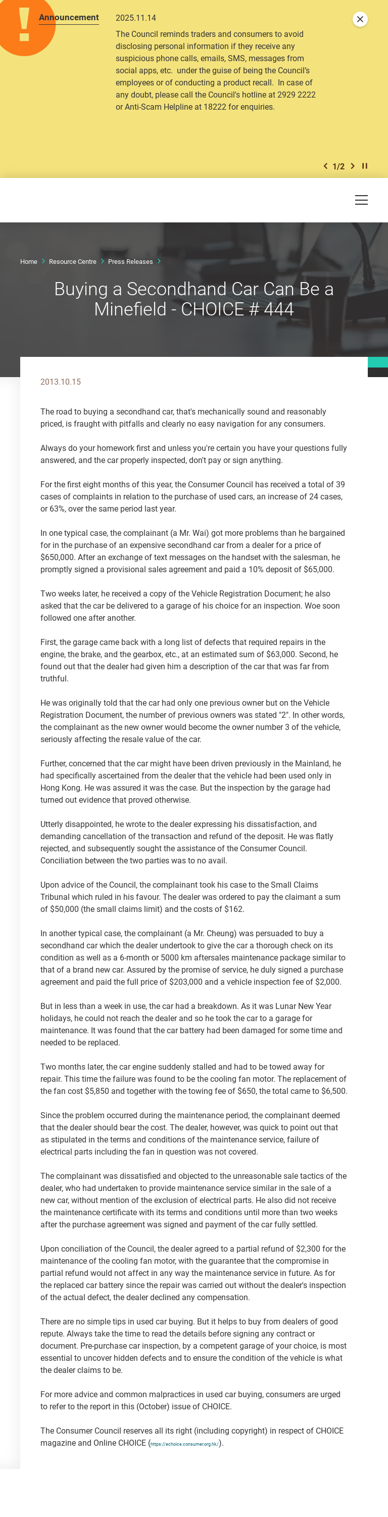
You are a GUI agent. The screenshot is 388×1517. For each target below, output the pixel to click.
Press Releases (130, 261)
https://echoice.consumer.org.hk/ (210, 1442)
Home (28, 261)
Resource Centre (72, 261)
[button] (325, 166)
